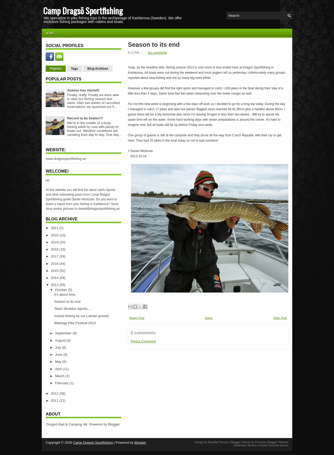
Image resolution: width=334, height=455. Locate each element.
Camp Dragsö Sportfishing (83, 10)
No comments (157, 53)
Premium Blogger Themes (271, 442)
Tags (74, 69)
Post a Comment (143, 341)
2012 (55, 393)
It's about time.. (65, 294)
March (60, 376)
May (58, 362)
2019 (55, 242)
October (61, 290)
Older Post (280, 317)
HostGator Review (245, 445)
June (59, 355)
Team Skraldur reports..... (73, 309)
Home (50, 33)
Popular (56, 69)
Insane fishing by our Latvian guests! (81, 316)
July (58, 347)
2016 (55, 264)
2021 (55, 228)
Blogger (114, 424)
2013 (55, 285)
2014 (55, 278)
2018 (55, 249)
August (61, 340)
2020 (55, 235)
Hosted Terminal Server (273, 445)
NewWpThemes (218, 442)
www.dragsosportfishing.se (66, 159)
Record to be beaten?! (85, 118)
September (64, 333)
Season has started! (83, 90)
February (62, 383)
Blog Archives (97, 69)
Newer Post (136, 317)
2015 (55, 271)
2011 (55, 400)
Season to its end (67, 302)
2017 (55, 256)
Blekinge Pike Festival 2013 (75, 323)
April (59, 369)
